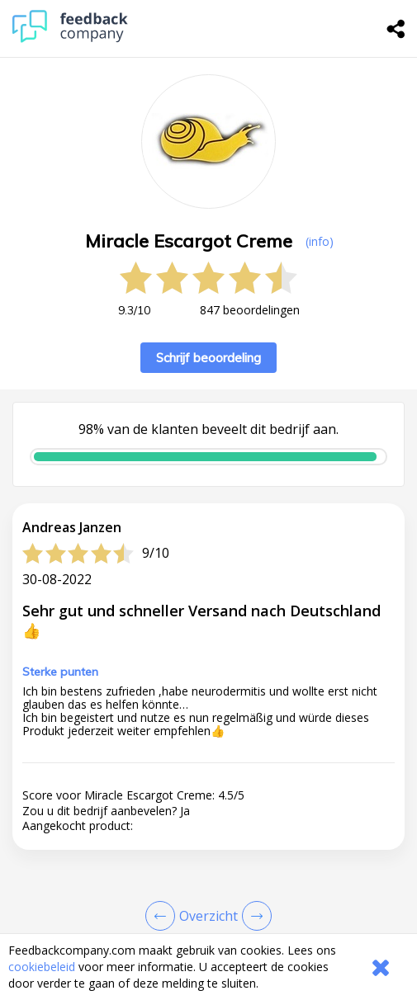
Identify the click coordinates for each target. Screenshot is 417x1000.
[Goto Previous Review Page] (163, 916)
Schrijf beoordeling (208, 358)
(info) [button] (320, 241)
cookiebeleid (41, 966)
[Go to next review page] (253, 916)
